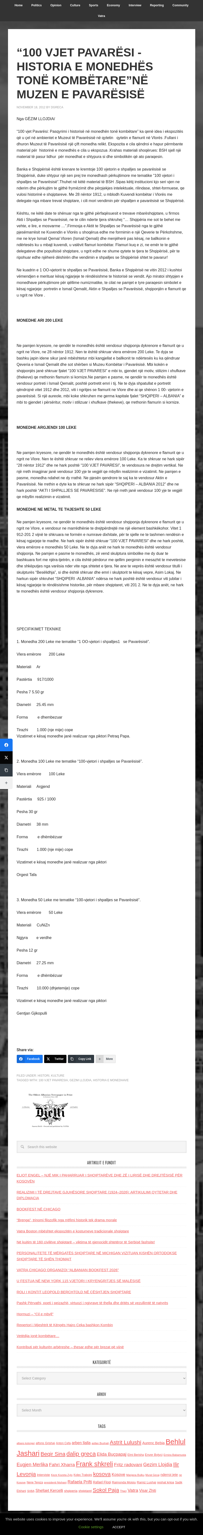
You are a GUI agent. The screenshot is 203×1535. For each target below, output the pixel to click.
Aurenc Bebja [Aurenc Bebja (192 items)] (153, 1443)
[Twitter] (55, 1059)
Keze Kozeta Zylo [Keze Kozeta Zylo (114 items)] (62, 1474)
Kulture (57, 1075)
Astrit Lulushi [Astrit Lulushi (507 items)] (125, 1442)
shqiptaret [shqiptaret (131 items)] (85, 1491)
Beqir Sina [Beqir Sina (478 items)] (53, 1454)
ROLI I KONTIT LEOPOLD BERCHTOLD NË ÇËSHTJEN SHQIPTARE (74, 1292)
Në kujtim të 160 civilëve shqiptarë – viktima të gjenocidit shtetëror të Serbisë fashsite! (86, 1242)
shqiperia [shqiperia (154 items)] (70, 1491)
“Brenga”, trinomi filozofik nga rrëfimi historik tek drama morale (67, 1220)
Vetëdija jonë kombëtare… (38, 1336)
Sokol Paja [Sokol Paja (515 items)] (106, 1490)
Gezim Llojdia (80, 1080)
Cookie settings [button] (91, 1527)
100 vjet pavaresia (53, 1080)
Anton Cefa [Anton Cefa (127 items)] (63, 1443)
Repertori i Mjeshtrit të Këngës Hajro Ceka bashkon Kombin (65, 1325)
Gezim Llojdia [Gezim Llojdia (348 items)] (157, 1464)
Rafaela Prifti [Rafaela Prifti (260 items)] (80, 1482)
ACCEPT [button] (118, 1527)
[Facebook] (30, 1059)
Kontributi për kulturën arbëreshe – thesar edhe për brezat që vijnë (70, 1347)
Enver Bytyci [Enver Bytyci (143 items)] (153, 1455)
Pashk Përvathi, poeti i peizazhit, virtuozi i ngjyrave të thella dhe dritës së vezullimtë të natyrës (92, 1303)
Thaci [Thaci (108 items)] (123, 1490)
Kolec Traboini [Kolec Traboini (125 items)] (82, 1475)
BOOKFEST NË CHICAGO (39, 1209)
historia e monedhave (111, 1080)
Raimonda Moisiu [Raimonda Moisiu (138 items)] (124, 1482)
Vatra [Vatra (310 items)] (133, 1490)
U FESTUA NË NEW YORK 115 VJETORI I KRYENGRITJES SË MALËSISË (79, 1281)
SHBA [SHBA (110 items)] (30, 1490)
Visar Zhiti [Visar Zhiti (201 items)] (147, 1490)
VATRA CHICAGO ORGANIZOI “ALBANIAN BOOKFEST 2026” (68, 1270)
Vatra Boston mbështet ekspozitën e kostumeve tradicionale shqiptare (73, 1231)
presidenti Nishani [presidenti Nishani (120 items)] (55, 1482)
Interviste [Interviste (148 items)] (43, 1475)
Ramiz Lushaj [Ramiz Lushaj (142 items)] (146, 1482)
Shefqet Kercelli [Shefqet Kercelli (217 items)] (49, 1490)
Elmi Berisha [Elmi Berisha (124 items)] (136, 1455)
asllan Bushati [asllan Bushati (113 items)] (100, 1443)
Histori (43, 1075)
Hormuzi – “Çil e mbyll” (35, 1314)
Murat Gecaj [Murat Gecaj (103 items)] (153, 1474)
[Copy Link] (81, 1059)
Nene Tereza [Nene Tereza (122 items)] (35, 1482)
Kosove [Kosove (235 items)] (118, 1474)
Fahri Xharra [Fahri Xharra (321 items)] (62, 1464)
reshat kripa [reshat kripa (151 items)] (165, 1482)
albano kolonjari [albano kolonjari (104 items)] (26, 1443)
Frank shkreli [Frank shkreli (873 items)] (94, 1464)
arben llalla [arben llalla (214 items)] (81, 1443)
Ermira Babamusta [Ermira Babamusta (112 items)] (174, 1454)
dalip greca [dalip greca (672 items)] (81, 1453)
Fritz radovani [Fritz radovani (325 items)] (128, 1464)
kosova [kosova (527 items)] (102, 1474)
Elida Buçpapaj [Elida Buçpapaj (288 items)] (111, 1454)
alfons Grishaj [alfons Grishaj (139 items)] (45, 1443)
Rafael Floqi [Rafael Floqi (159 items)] (102, 1482)
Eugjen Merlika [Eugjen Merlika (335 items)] (32, 1464)
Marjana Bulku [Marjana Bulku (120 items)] (135, 1474)
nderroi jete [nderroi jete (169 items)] (169, 1475)
